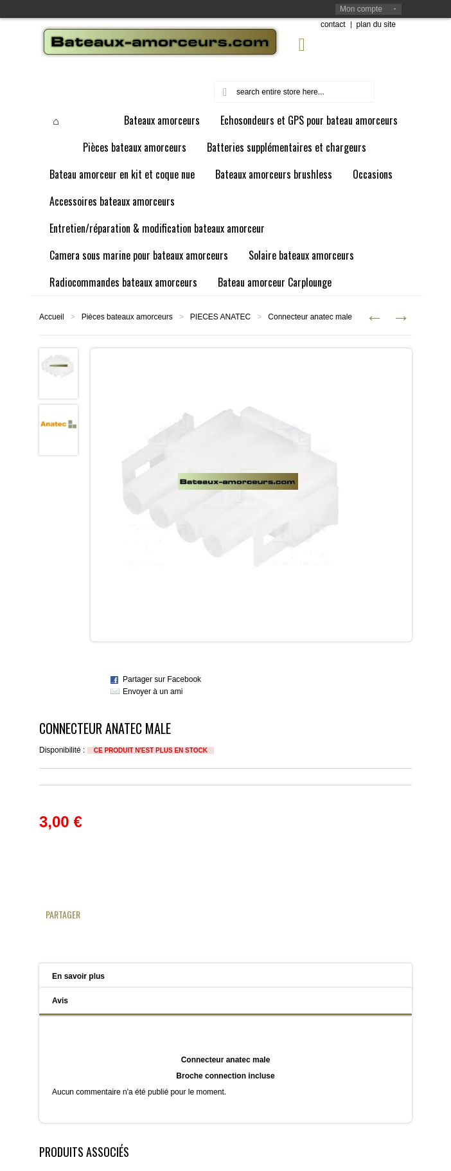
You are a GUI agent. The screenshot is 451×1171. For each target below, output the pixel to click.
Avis (60, 1000)
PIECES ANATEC (220, 316)
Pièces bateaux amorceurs (127, 316)
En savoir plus (78, 976)
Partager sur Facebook (162, 679)
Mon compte (361, 8)
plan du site (376, 24)
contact (333, 24)
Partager (63, 914)
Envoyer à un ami (152, 691)
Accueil (51, 316)
